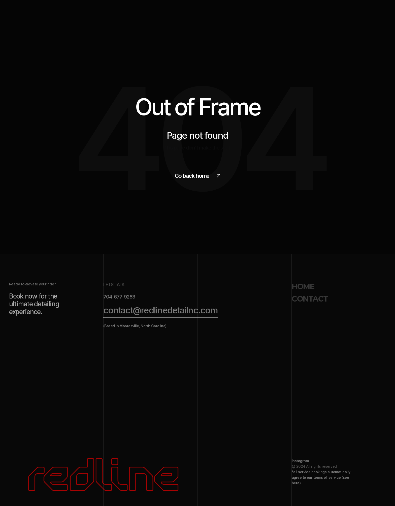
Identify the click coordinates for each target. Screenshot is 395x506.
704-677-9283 (119, 297)
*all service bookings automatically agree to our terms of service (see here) (321, 477)
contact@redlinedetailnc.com (160, 310)
